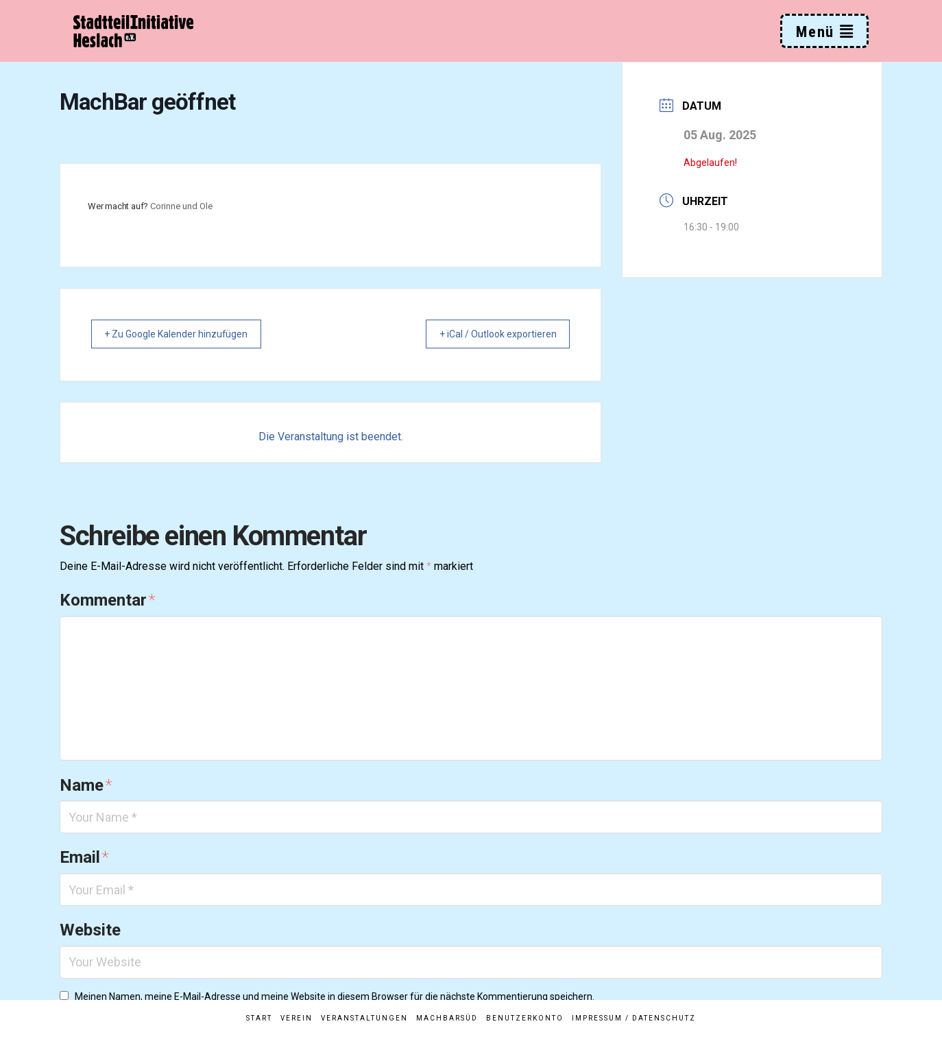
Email (84, 858)
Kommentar (107, 601)
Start (259, 1018)
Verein (296, 1018)
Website (90, 931)
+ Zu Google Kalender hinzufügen (186, 335)
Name (86, 786)
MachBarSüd (447, 1018)
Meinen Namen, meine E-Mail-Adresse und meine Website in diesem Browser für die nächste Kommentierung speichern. (334, 997)
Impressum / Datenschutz (634, 1018)
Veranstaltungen (364, 1018)
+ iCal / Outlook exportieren (488, 335)
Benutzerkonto (525, 1018)
